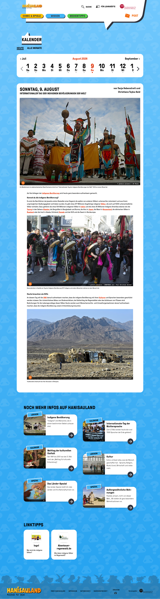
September (132, 58)
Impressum (72, 591)
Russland (30, 212)
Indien (83, 207)
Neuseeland (107, 209)
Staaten (46, 209)
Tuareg (29, 209)
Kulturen (102, 298)
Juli (23, 58)
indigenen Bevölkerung (50, 193)
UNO (45, 298)
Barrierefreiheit (100, 591)
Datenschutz (85, 591)
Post (131, 16)
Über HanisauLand (58, 591)
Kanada (61, 212)
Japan (91, 209)
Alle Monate (34, 48)
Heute (20, 48)
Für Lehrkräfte (105, 6)
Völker (103, 204)
